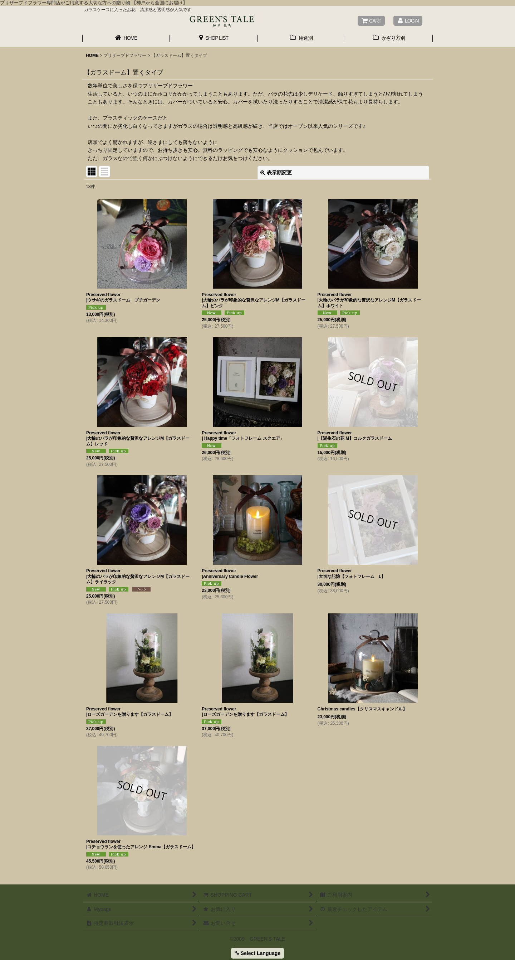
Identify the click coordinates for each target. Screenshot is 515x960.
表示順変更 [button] (276, 172)
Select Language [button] (257, 953)
